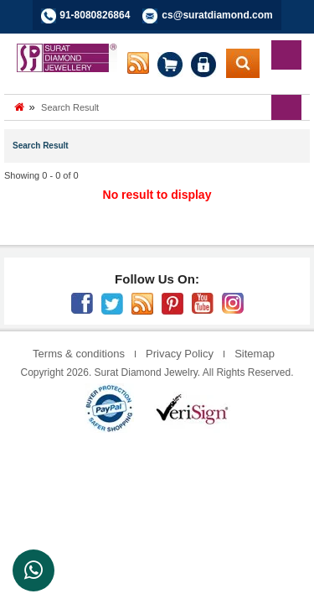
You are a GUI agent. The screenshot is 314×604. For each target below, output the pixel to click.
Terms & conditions (79, 353)
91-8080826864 (94, 15)
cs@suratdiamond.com (217, 15)
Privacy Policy (180, 353)
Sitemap (254, 353)
